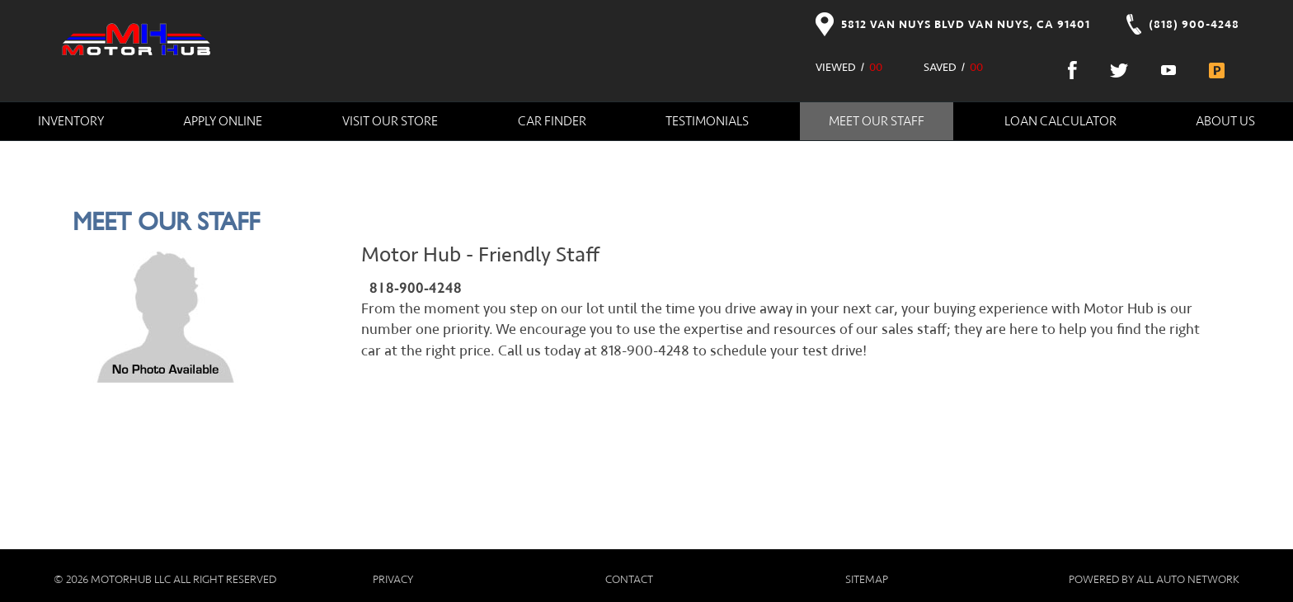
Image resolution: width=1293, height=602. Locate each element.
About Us (1225, 121)
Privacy (393, 580)
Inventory (71, 121)
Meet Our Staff (876, 121)
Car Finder (552, 121)
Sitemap (866, 580)
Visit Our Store (390, 121)
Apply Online (222, 121)
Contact (629, 580)
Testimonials (707, 121)
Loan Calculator (1060, 121)
